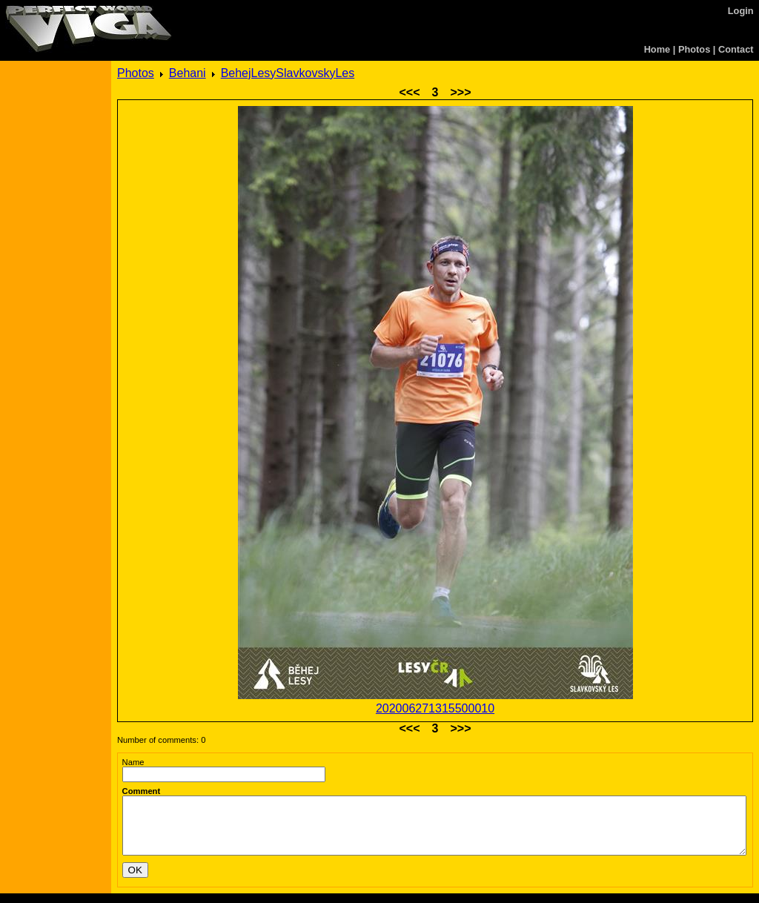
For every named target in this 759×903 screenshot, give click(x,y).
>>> (460, 92)
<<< (410, 92)
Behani (187, 73)
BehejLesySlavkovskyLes (288, 73)
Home (657, 49)
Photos (694, 49)
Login (741, 10)
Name (133, 762)
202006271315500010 (435, 708)
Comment (141, 791)
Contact (736, 49)
